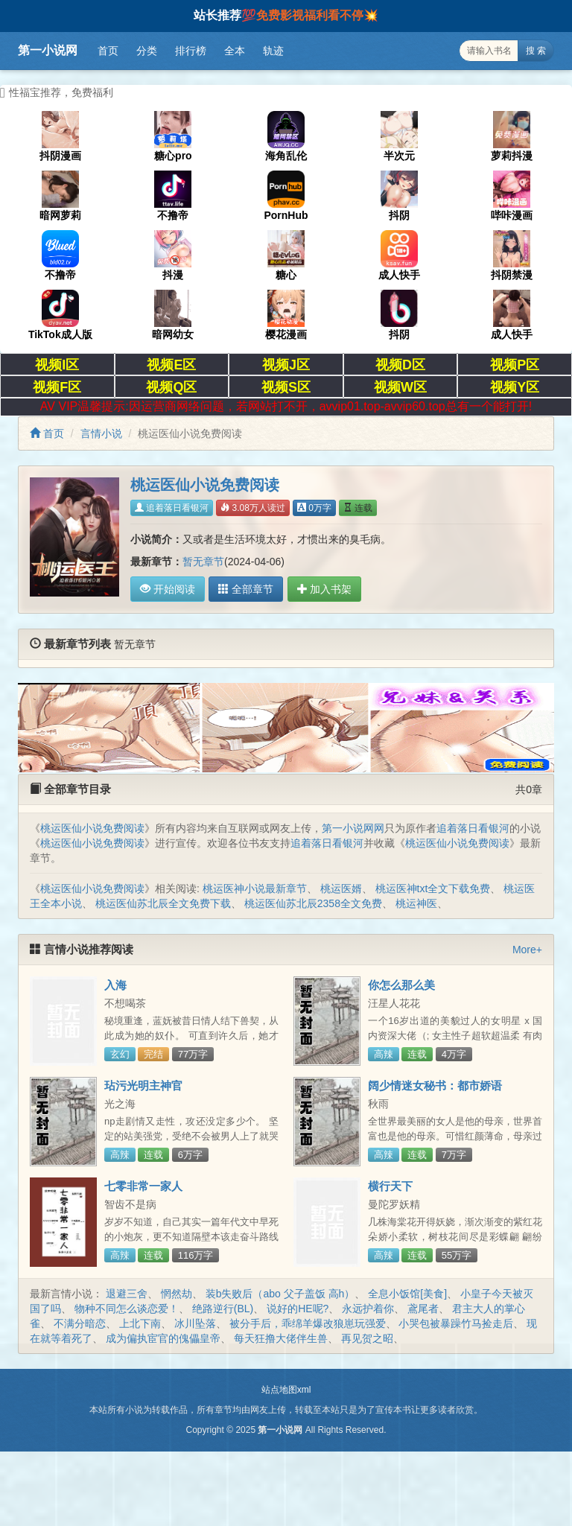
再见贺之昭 (367, 1338)
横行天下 (390, 1186)
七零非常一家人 (143, 1186)
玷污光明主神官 (143, 1085)
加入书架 (322, 589)
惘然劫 (176, 1294)
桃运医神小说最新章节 (255, 888)
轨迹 (273, 51)
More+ (527, 950)
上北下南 (140, 1323)
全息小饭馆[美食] (407, 1294)
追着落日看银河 (172, 508)
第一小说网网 (353, 828)
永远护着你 (368, 1308)
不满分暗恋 (80, 1323)
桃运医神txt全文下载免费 (433, 888)
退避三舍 (126, 1294)
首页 (108, 51)
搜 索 (536, 50)
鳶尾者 (423, 1308)
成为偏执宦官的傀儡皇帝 (163, 1338)
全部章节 (245, 589)
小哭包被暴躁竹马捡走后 (455, 1323)
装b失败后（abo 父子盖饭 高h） (280, 1294)
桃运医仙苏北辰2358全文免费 (313, 903)
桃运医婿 (341, 888)
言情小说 (101, 433)
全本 (234, 51)
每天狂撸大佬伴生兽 (281, 1338)
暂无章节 (203, 562)
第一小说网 (47, 50)
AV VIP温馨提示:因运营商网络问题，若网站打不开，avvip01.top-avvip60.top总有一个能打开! (286, 406)
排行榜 (190, 51)
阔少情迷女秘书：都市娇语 (435, 1085)
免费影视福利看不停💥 (317, 15)
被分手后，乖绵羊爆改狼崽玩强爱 (307, 1323)
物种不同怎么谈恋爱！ (126, 1308)
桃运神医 (416, 903)
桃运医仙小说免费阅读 (92, 828)
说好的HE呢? (297, 1308)
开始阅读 (167, 589)
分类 (146, 51)
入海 (115, 985)
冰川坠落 (195, 1323)
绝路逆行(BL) (222, 1308)
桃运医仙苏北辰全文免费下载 (163, 903)
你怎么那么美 (401, 985)
